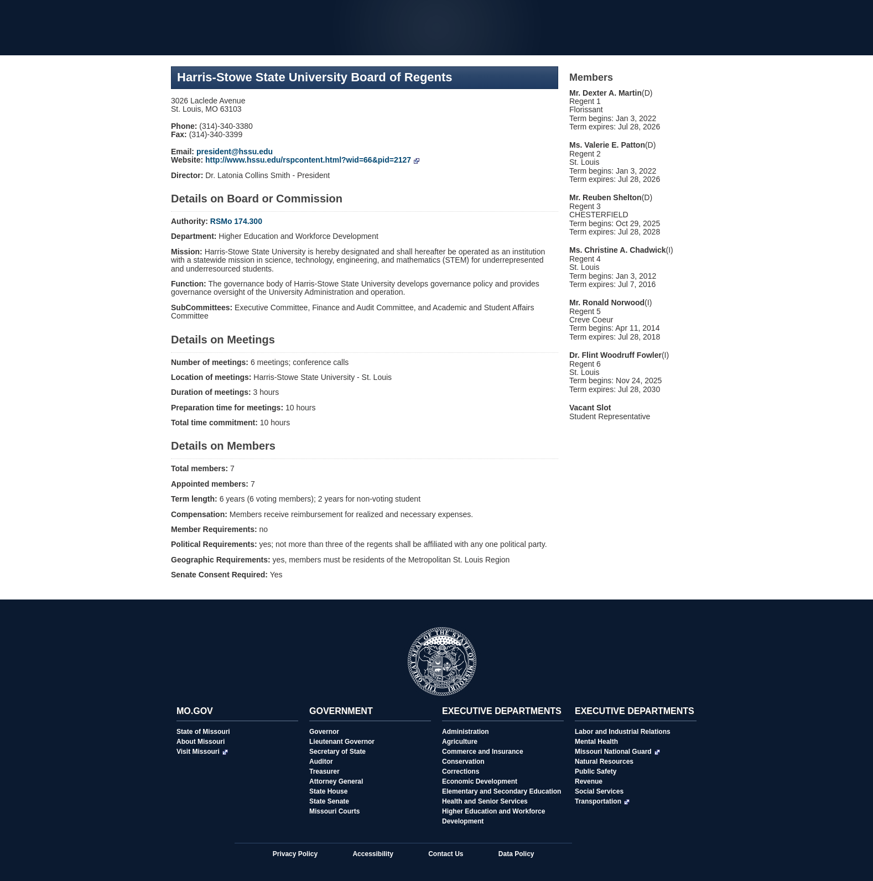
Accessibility (372, 854)
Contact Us (445, 854)
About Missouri (200, 742)
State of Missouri (203, 732)
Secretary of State (337, 751)
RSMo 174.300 (236, 221)
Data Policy (516, 854)
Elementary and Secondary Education (501, 791)
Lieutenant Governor (342, 742)
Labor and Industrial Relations (623, 732)
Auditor (321, 761)
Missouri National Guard (617, 751)
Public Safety (595, 771)
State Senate (329, 801)
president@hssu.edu (234, 151)
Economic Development (479, 781)
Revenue (588, 781)
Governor (324, 732)
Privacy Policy (295, 854)
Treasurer (324, 771)
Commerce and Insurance (482, 751)
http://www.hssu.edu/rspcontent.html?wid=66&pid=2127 (312, 159)
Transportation (602, 801)
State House (328, 791)
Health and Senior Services (485, 801)
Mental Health (596, 742)
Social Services (599, 791)
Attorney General (336, 781)
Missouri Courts (334, 811)
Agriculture (459, 742)
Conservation (463, 761)
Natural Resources (604, 761)
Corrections (460, 771)
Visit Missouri (202, 751)
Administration (465, 732)
